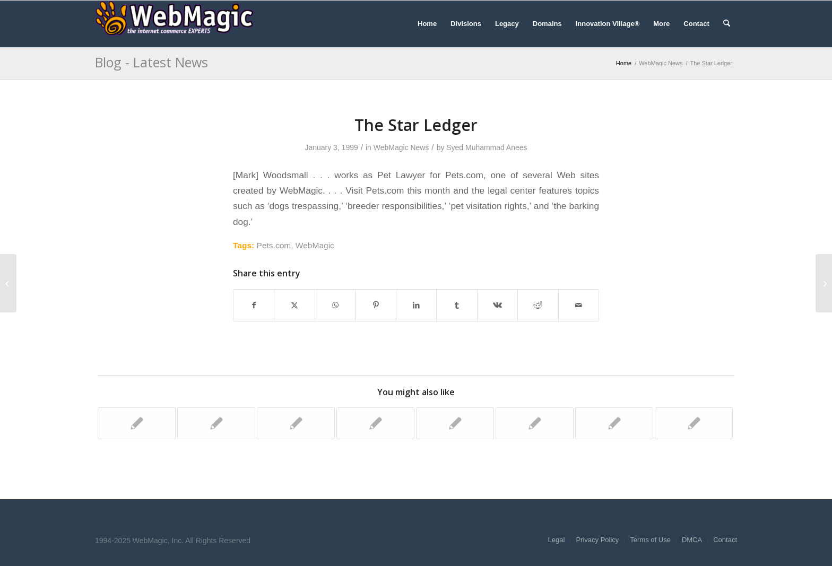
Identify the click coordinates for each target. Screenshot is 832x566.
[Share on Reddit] (538, 305)
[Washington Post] (824, 283)
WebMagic (315, 245)
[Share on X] (294, 305)
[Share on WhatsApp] (335, 305)
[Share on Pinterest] (375, 305)
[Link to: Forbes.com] (375, 423)
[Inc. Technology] (8, 283)
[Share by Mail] (579, 305)
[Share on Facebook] (253, 305)
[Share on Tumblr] (456, 305)
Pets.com (274, 245)
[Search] (726, 24)
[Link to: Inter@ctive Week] (455, 423)
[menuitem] (427, 24)
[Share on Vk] (497, 305)
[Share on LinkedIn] (416, 305)
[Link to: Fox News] (296, 423)
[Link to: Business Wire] (137, 423)
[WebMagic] (174, 24)
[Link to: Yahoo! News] (614, 423)
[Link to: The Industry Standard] (216, 423)
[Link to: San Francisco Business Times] (694, 423)
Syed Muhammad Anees (486, 147)
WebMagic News (401, 147)
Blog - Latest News (151, 62)
